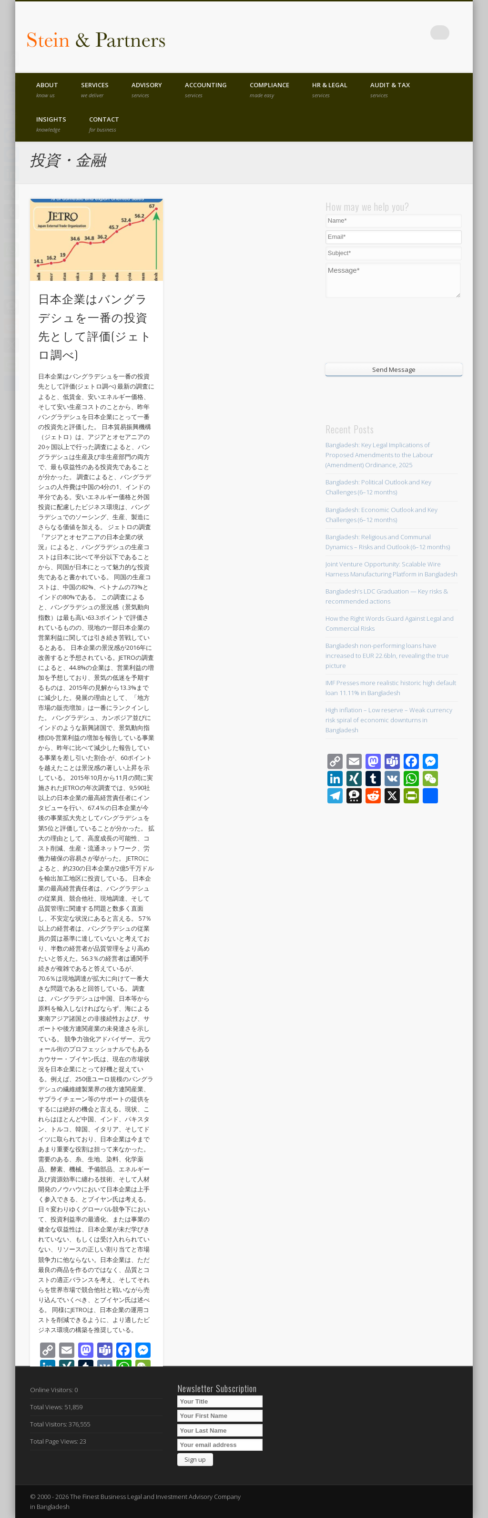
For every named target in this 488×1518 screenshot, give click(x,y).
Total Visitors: (49, 1424)
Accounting (206, 90)
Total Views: (47, 1407)
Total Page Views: (55, 1441)
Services (95, 90)
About (47, 90)
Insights (51, 124)
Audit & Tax (390, 90)
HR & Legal (329, 90)
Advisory (147, 90)
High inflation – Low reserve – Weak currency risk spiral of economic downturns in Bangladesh (388, 720)
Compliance (269, 90)
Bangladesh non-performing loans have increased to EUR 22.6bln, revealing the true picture (387, 655)
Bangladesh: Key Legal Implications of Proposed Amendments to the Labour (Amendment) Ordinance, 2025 (379, 455)
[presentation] (383, 329)
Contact (104, 124)
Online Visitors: (52, 1389)
